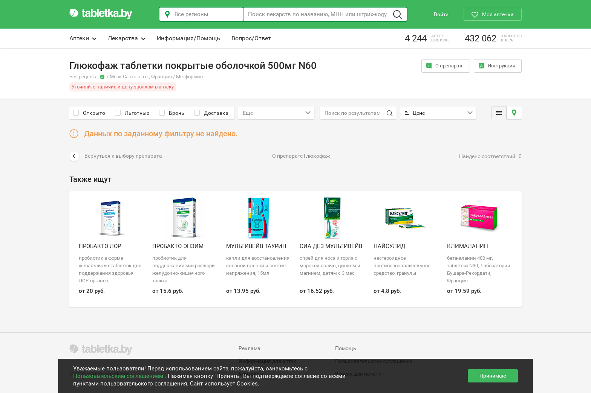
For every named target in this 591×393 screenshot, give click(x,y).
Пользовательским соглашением (119, 376)
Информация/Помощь (188, 38)
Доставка (211, 113)
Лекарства (126, 38)
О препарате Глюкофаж (301, 156)
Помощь (345, 348)
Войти (441, 14)
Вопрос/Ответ (251, 38)
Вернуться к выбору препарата (115, 156)
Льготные (132, 113)
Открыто (89, 113)
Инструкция (497, 66)
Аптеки (82, 38)
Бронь (171, 113)
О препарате (445, 66)
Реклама (249, 348)
